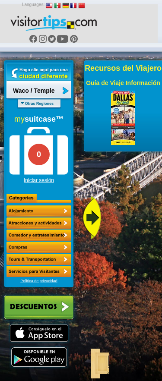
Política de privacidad (38, 281)
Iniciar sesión (39, 180)
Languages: (33, 4)
